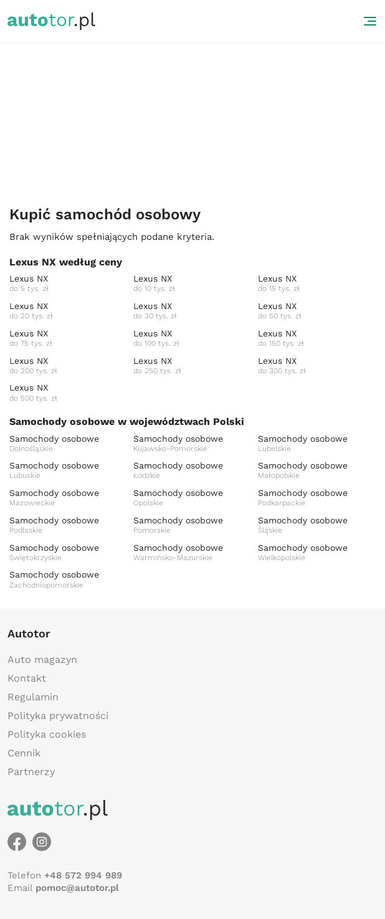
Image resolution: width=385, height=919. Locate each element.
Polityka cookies (46, 734)
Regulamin (33, 697)
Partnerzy (31, 772)
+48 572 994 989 (83, 875)
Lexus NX (68, 284)
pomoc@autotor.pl (77, 887)
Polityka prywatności (57, 715)
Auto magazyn (42, 659)
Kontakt (26, 678)
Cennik (23, 753)
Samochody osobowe (68, 444)
